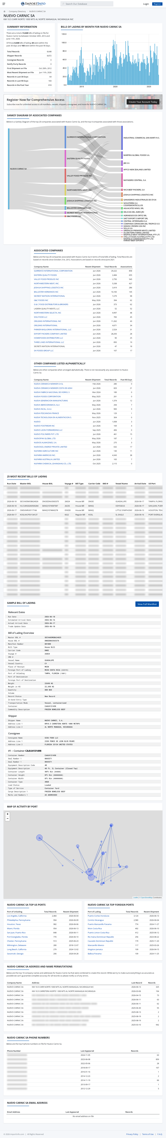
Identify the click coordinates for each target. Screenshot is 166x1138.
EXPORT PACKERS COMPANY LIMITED (50, 333)
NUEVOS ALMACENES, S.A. (45, 442)
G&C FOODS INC (74, 216)
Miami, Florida (13, 928)
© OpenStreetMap (145, 897)
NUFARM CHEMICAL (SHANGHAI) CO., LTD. (52, 463)
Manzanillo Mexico (96, 945)
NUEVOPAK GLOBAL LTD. (45, 438)
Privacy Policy (132, 1134)
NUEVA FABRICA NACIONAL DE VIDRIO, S (52, 392)
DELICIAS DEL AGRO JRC (134, 212)
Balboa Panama (94, 953)
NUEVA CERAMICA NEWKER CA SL (48, 383)
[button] (7, 814)
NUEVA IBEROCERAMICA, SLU (47, 405)
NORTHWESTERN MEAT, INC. (79, 190)
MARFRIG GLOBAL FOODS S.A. (137, 155)
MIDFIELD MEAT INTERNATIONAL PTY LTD (142, 234)
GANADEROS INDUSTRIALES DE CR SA (140, 199)
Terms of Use (148, 1134)
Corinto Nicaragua (96, 920)
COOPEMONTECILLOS (133, 205)
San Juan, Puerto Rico (16, 932)
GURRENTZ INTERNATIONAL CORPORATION (86, 137)
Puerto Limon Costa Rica (98, 932)
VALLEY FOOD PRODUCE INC (79, 175)
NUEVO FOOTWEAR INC (44, 425)
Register (157, 4)
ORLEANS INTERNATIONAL (45, 325)
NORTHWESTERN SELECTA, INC (47, 312)
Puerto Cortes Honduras (98, 915)
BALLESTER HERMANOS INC (79, 208)
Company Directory (17, 11)
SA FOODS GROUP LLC (44, 350)
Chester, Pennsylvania (16, 941)
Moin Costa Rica (95, 928)
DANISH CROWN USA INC (135, 226)
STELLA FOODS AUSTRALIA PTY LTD (139, 236)
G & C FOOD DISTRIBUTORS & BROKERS (51, 304)
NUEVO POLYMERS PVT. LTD (46, 434)
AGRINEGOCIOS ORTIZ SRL (135, 215)
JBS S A (126, 163)
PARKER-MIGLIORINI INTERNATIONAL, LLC (52, 329)
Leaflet (135, 897)
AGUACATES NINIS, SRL (134, 208)
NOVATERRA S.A (130, 203)
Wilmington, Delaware (16, 945)
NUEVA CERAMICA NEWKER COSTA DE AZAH (53, 388)
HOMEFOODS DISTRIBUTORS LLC (48, 338)
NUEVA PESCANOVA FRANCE (46, 413)
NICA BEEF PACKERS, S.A (134, 189)
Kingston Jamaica (95, 949)
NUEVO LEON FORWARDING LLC (48, 430)
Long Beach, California (16, 949)
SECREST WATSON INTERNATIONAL (82, 212)
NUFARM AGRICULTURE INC (46, 451)
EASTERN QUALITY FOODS (78, 158)
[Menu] (3, 3)
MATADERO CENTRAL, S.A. (135, 180)
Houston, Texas (14, 924)
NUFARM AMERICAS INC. (45, 455)
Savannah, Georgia (15, 953)
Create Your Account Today (143, 101)
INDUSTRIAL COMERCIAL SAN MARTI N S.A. (142, 137)
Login (146, 3)
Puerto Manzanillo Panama (99, 924)
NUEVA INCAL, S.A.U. (43, 409)
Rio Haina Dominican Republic (101, 937)
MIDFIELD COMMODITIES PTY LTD (138, 239)
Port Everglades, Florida (17, 937)
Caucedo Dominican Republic (100, 941)
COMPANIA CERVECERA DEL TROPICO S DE (142, 223)
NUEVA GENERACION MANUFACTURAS (51, 400)
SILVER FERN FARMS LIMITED (136, 232)
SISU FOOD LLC (40, 317)
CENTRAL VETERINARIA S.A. (135, 221)
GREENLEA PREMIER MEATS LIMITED (139, 230)
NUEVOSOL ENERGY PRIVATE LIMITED (50, 446)
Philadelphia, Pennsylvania (18, 920)
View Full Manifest (147, 604)
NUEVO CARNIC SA (18, 168)
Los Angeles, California (16, 915)
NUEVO (37, 421)
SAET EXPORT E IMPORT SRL (136, 218)
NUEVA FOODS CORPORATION (47, 396)
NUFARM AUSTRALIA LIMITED (47, 459)
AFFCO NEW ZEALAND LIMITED (137, 169)
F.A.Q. (159, 1134)
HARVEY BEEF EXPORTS (134, 240)
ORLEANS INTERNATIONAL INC (47, 321)
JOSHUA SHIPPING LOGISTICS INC (138, 194)
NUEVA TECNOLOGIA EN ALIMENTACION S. (53, 417)
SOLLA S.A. (128, 228)
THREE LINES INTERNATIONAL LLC (49, 342)
